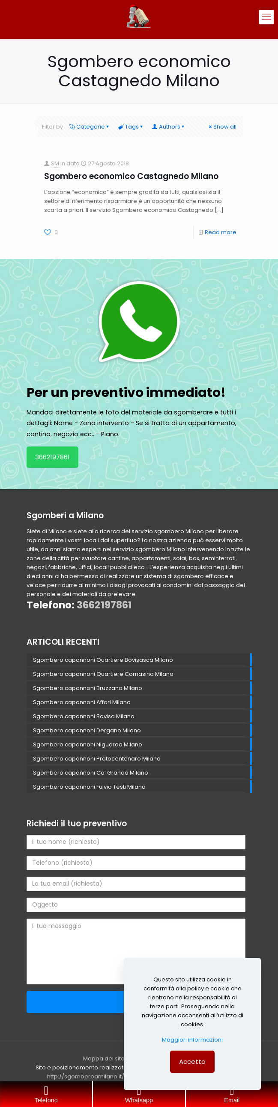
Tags (131, 127)
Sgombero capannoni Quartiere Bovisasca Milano (103, 660)
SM (55, 163)
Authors (169, 127)
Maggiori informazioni (192, 1040)
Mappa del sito (104, 1058)
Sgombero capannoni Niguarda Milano (87, 744)
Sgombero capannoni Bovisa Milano (84, 716)
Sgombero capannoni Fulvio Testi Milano (89, 787)
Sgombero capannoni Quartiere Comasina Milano (103, 674)
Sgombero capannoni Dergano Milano (87, 730)
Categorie (90, 127)
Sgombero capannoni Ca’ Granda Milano (90, 773)
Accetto (192, 1061)
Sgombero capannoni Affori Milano (82, 702)
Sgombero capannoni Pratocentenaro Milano (97, 759)
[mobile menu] (266, 17)
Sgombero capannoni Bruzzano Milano (87, 688)
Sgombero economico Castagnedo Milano (131, 176)
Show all (222, 127)
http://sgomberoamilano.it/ (85, 1076)
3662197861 (52, 456)
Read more (220, 232)
